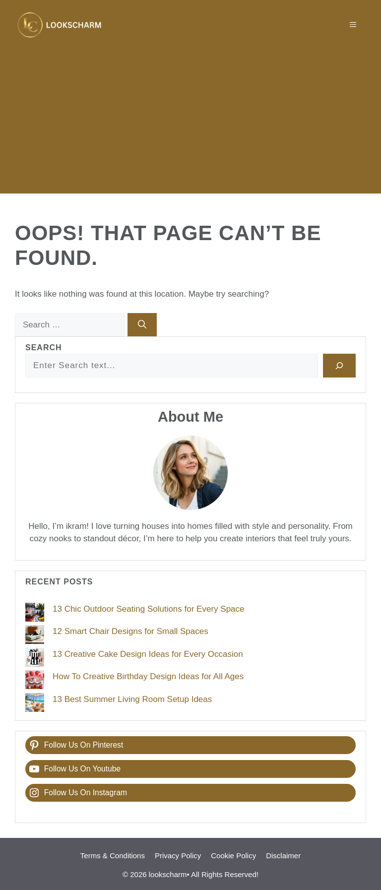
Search (43, 347)
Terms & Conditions (112, 855)
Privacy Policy (178, 855)
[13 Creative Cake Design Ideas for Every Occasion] (34, 659)
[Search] (142, 325)
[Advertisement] (190, 124)
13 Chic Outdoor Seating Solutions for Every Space (149, 609)
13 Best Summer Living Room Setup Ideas (132, 699)
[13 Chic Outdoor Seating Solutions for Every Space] (34, 614)
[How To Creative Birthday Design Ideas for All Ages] (34, 681)
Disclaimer (283, 855)
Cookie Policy (233, 855)
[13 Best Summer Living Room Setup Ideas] (34, 704)
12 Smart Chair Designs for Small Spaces (130, 631)
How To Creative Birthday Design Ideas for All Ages (148, 676)
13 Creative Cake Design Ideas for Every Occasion (148, 654)
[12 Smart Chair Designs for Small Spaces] (34, 636)
